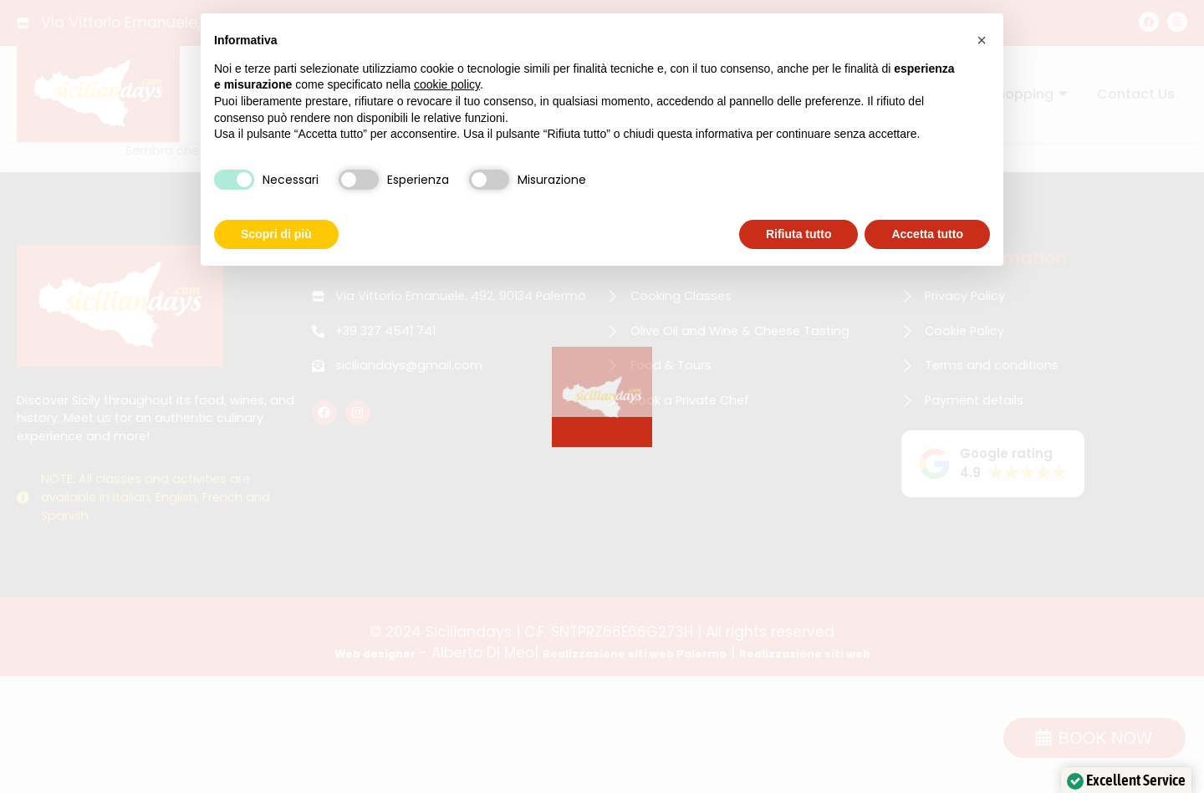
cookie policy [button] (447, 84)
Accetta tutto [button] (927, 234)
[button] (981, 40)
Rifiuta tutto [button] (799, 234)
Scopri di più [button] (276, 234)
